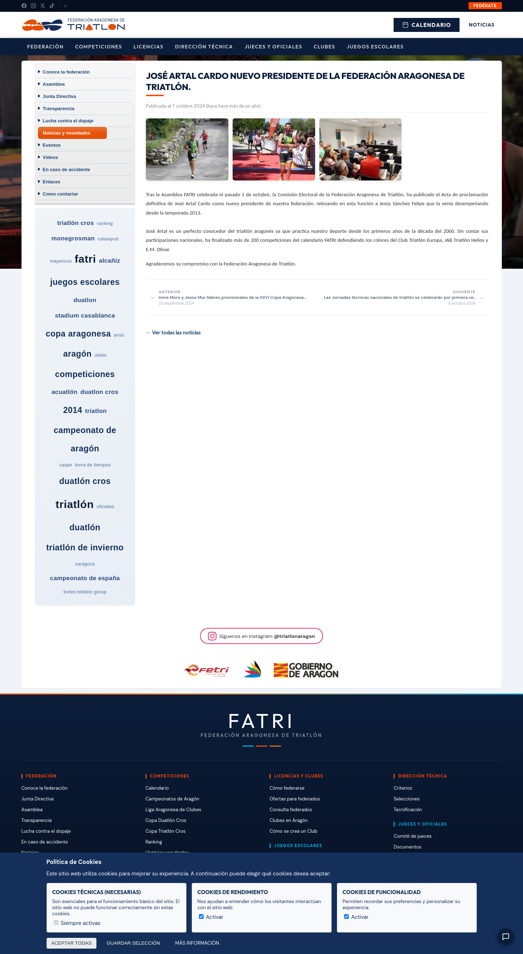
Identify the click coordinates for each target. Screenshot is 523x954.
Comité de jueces (413, 836)
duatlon (84, 300)
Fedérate (485, 5)
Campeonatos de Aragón (172, 799)
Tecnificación (408, 810)
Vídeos (50, 157)
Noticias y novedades (66, 133)
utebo (101, 355)
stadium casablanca (85, 315)
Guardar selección (133, 943)
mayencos (61, 261)
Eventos (52, 145)
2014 (72, 410)
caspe (65, 464)
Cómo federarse (287, 788)
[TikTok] (51, 5)
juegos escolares (85, 282)
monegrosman (73, 238)
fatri (85, 259)
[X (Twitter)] (42, 5)
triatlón (75, 504)
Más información (197, 943)
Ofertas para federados (295, 799)
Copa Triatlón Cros (166, 831)
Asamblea (54, 84)
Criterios (403, 788)
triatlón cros (75, 223)
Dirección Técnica (204, 46)
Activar (211, 917)
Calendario (426, 25)
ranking (105, 223)
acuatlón (65, 392)
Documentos (407, 847)
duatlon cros (99, 392)
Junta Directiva (59, 96)
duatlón (85, 527)
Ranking (154, 842)
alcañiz (109, 260)
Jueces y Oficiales (273, 46)
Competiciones (98, 46)
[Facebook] (24, 5)
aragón (77, 353)
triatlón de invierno (85, 547)
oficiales (105, 506)
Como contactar (60, 194)
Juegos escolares (375, 46)
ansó (119, 335)
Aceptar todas (71, 943)
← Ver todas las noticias (173, 332)
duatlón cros (85, 481)
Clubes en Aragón (289, 820)
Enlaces (51, 181)
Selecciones (406, 799)
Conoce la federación (66, 72)
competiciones (85, 374)
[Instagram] (33, 5)
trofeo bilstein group (84, 592)
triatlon (95, 411)
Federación (45, 46)
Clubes (324, 46)
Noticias (481, 25)
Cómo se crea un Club (293, 831)
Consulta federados (291, 810)
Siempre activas (77, 923)
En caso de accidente (66, 169)
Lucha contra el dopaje (68, 120)
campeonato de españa (85, 578)
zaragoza (85, 564)
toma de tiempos (93, 464)
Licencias (149, 46)
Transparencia (58, 108)
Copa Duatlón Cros (166, 820)
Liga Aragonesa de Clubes (173, 810)
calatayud (108, 238)
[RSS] (65, 6)
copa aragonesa (78, 333)
